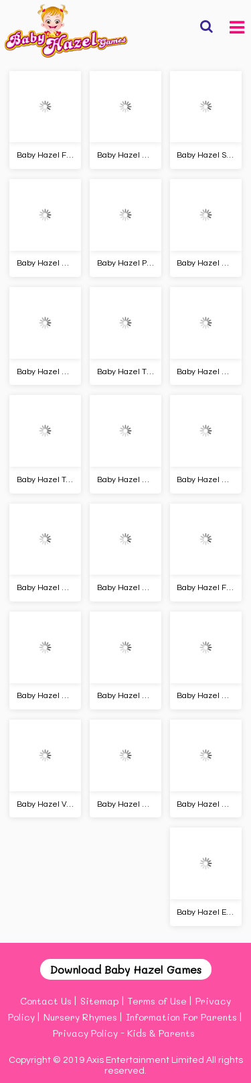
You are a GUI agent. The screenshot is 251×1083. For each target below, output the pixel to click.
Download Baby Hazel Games (125, 969)
